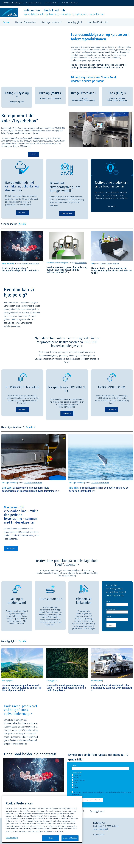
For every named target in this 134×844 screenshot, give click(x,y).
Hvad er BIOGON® (56, 267)
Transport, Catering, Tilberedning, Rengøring (117, 99)
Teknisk (76, 783)
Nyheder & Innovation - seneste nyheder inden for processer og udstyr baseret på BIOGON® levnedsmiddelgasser (67, 342)
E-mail (74, 765)
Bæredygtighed (75, 22)
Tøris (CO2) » (117, 93)
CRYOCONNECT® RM (111, 387)
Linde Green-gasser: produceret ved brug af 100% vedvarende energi (20, 686)
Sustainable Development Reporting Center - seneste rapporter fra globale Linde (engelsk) (66, 687)
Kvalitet (76, 778)
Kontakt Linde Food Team (70, 3)
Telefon (108, 617)
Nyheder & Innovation (25, 22)
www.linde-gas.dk (100, 829)
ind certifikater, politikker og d (22, 186)
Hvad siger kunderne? (51, 22)
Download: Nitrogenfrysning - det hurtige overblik (65, 187)
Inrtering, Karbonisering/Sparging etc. (83, 99)
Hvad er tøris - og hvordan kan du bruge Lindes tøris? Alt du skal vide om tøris (111, 270)
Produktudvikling (79, 780)
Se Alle (23, 224)
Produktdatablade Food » (34, 3)
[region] (42, 819)
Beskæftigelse (77, 773)
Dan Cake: (7, 488)
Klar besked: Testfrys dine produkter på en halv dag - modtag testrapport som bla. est (111, 195)
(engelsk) (127, 688)
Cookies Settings (12, 838)
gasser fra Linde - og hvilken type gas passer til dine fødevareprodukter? (67, 269)
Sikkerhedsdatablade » (52, 3)
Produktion (77, 775)
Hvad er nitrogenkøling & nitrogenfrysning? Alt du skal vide (19, 269)
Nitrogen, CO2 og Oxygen (50, 98)
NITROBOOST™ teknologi (22, 387)
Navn (108, 602)
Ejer (75, 785)
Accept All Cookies (70, 838)
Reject (51, 838)
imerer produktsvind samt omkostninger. (112, 198)
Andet (76, 788)
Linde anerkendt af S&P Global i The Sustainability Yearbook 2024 (110, 686)
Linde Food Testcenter (98, 22)
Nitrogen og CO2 (17, 102)
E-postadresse (111, 609)
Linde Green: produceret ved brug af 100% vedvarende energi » (20, 710)
